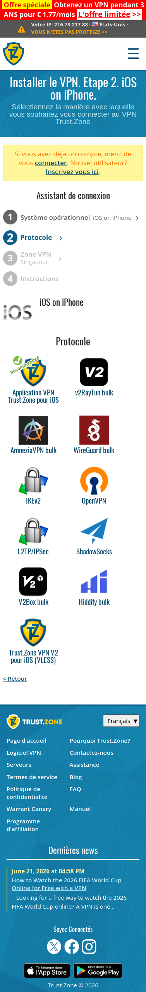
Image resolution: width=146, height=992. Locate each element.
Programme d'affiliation (23, 825)
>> (109, 14)
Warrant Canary (29, 809)
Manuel (80, 809)
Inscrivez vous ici (72, 171)
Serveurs (19, 764)
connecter (51, 162)
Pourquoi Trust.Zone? (100, 740)
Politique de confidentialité (27, 793)
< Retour (15, 678)
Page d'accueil (26, 740)
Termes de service (32, 777)
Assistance (85, 764)
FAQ (75, 789)
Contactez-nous (91, 752)
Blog (76, 777)
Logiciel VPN (24, 752)
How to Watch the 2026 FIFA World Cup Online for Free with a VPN (66, 884)
